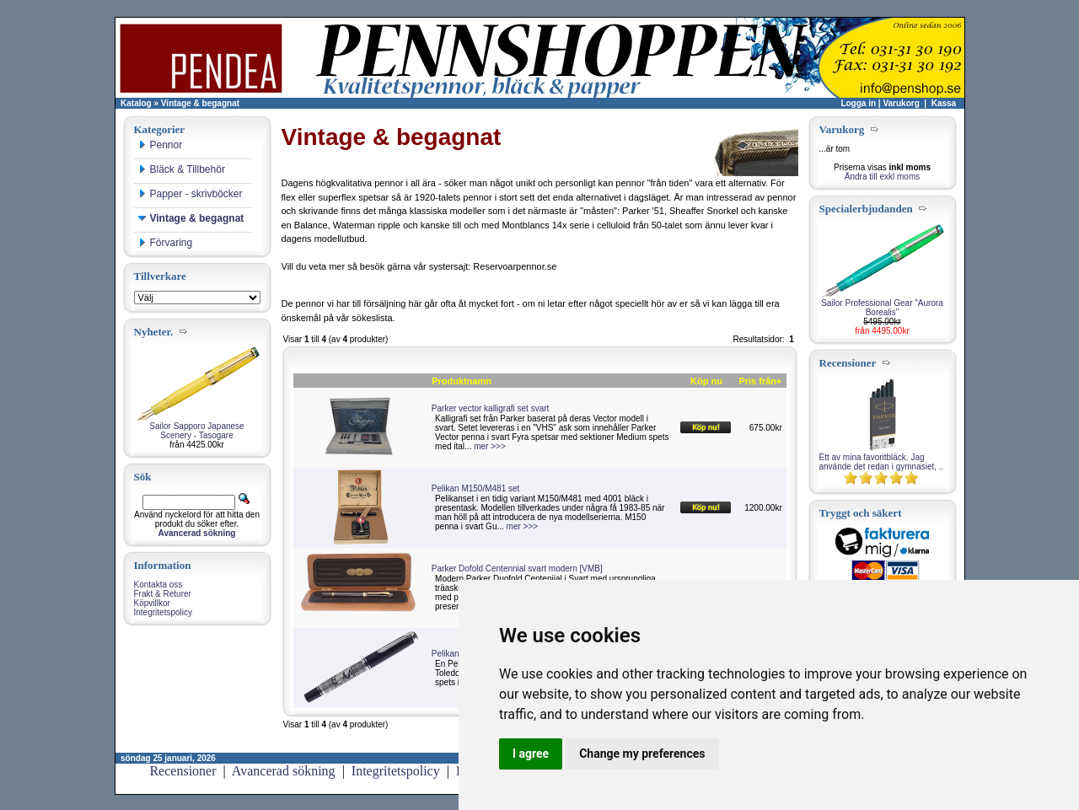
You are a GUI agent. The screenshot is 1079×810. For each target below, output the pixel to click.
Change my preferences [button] (642, 753)
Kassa (943, 103)
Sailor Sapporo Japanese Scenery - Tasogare (196, 430)
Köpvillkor (152, 603)
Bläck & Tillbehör (181, 169)
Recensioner (182, 771)
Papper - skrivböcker (190, 194)
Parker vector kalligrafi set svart (491, 408)
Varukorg (901, 103)
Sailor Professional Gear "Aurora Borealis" (882, 307)
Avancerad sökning (284, 771)
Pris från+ (759, 381)
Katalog (136, 103)
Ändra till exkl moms (882, 176)
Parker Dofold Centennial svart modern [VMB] (517, 568)
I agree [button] (531, 753)
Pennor (160, 145)
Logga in (858, 103)
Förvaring (165, 243)
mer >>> (490, 446)
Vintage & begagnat (200, 103)
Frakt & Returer (162, 593)
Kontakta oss (158, 584)
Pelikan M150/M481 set (476, 488)
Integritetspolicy (163, 612)
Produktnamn (461, 381)
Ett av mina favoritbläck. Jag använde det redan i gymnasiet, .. (881, 462)
